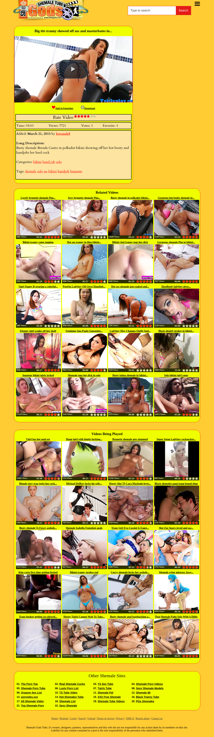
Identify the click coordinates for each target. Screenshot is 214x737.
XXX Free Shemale (109, 696)
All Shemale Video (32, 701)
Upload (91, 718)
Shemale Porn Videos (149, 683)
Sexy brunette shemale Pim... (84, 197)
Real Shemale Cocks (72, 683)
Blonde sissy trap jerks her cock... (38, 483)
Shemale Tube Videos (111, 701)
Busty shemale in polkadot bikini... (130, 197)
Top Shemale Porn (32, 705)
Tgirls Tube (105, 688)
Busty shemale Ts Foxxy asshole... (38, 528)
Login (73, 718)
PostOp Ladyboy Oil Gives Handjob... (84, 286)
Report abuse (143, 718)
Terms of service (105, 718)
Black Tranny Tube (147, 696)
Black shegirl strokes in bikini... (176, 331)
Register (64, 718)
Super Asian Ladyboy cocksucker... (176, 439)
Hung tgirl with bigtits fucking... (84, 439)
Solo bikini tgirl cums (176, 375)
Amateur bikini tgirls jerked (38, 375)
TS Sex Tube (105, 683)
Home (54, 718)
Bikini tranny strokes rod (84, 572)
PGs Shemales (145, 701)
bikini (37, 162)
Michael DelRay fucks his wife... (84, 483)
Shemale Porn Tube (33, 688)
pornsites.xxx (29, 696)
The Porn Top (29, 683)
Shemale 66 (143, 692)
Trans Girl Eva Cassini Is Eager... (130, 528)
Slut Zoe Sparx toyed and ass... (176, 528)
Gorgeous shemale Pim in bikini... (176, 242)
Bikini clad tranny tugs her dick (130, 242)
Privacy (120, 718)
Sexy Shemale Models (149, 688)
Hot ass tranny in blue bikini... (84, 242)
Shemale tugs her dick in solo (84, 375)
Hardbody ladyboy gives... (176, 286)
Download (88, 108)
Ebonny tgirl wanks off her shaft (38, 331)
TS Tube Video (68, 692)
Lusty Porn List (69, 688)
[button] (73, 69)
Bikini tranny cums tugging (38, 242)
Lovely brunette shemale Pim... (38, 197)
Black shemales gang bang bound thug (176, 483)
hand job (49, 162)
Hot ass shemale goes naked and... (130, 286)
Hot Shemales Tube (71, 696)
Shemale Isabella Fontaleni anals (84, 528)
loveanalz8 (63, 134)
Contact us (157, 718)
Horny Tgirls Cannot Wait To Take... (84, 616)
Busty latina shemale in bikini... (130, 375)
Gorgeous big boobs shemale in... (176, 197)
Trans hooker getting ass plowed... (38, 616)
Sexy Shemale (68, 705)
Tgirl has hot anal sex (38, 439)
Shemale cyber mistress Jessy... (176, 572)
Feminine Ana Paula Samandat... (84, 331)
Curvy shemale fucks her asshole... (130, 572)
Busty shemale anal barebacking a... (130, 616)
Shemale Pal (105, 692)
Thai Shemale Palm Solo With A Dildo (176, 616)
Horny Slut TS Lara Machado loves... (130, 483)
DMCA (130, 718)
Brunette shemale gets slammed (130, 439)
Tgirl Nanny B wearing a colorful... (38, 286)
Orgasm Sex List (31, 692)
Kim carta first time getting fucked (38, 572)
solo (59, 162)
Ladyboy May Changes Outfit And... (130, 331)
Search (183, 10)
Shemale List (67, 701)
